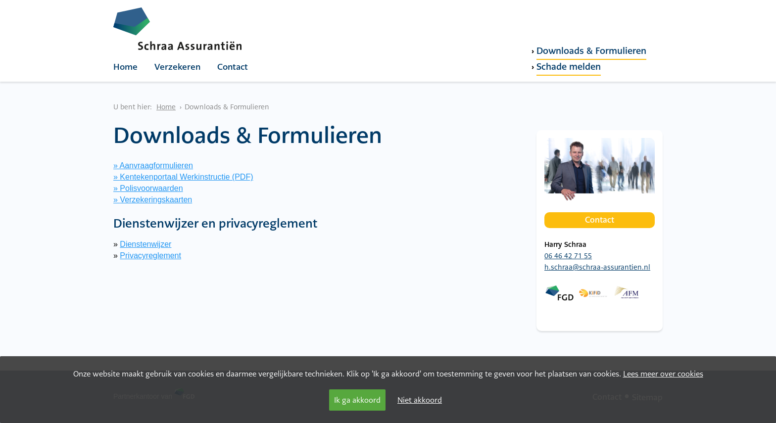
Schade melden (568, 66)
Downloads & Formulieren (591, 51)
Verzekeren (177, 67)
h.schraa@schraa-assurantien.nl (597, 267)
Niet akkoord (419, 400)
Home (125, 67)
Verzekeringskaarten (156, 199)
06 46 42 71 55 (568, 256)
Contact (232, 67)
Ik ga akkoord (357, 400)
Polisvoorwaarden (151, 188)
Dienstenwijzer (145, 244)
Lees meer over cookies (663, 374)
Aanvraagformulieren (156, 165)
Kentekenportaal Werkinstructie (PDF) (186, 177)
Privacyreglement (150, 255)
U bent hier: (132, 107)
